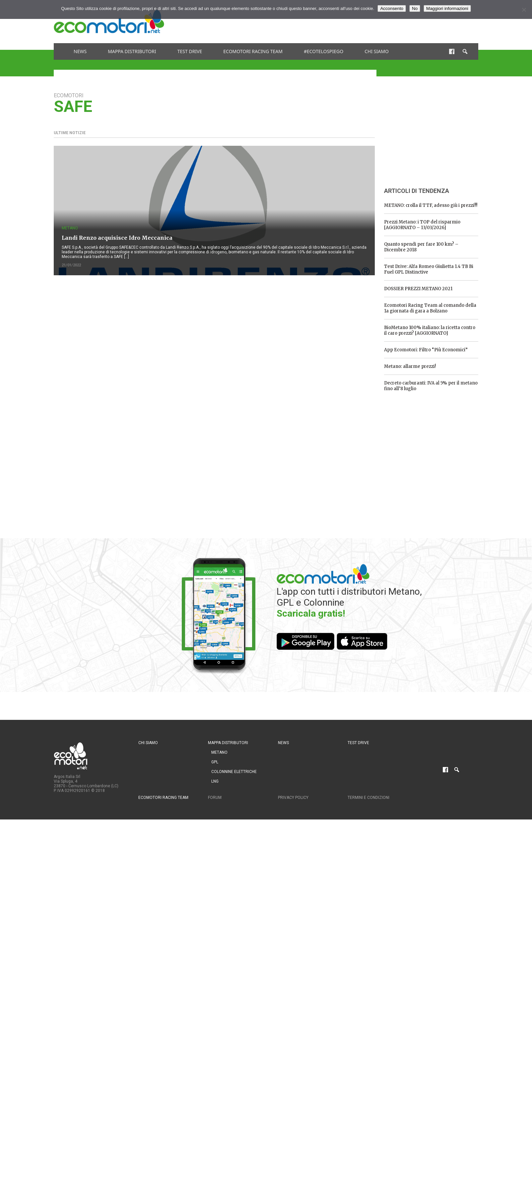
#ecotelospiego (323, 51)
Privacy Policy (293, 797)
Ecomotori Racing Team (253, 51)
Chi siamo (377, 51)
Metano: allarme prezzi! (410, 366)
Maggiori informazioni (447, 8)
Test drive (189, 51)
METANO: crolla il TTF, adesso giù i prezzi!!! (430, 205)
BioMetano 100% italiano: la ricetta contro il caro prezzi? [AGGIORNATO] (429, 330)
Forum (215, 797)
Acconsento (391, 8)
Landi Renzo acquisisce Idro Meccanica (117, 237)
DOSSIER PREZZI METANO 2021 (418, 289)
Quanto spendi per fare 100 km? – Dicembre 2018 (421, 247)
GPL (214, 762)
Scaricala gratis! (311, 613)
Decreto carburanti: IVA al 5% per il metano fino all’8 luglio (431, 385)
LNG (215, 781)
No (415, 8)
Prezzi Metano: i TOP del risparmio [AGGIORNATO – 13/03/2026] (422, 224)
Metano (70, 228)
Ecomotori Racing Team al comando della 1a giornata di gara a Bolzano (430, 308)
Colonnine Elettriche (234, 771)
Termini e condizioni (368, 797)
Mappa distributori (132, 51)
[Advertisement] (357, 22)
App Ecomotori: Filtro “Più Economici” (426, 350)
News (80, 51)
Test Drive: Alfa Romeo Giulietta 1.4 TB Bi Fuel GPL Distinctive (428, 269)
